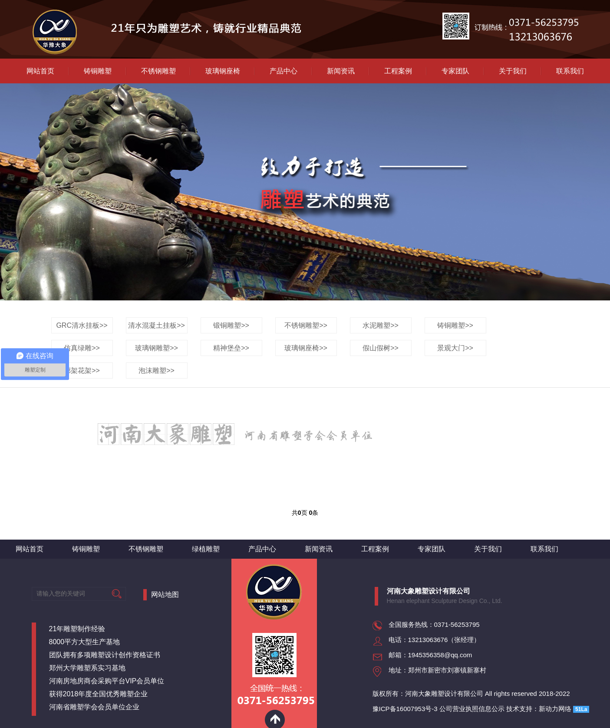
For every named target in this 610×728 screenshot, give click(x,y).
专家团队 (455, 71)
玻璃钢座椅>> (305, 348)
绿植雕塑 (206, 549)
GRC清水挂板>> (81, 325)
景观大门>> (455, 348)
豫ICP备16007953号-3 (405, 708)
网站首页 (40, 71)
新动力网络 (555, 708)
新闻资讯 (341, 71)
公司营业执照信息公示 (471, 708)
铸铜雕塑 (98, 71)
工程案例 (398, 71)
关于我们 (513, 71)
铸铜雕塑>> (455, 325)
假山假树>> (381, 348)
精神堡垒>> (231, 348)
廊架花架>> (82, 370)
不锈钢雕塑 (158, 71)
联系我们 (570, 71)
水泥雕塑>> (381, 325)
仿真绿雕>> (82, 348)
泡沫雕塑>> (156, 370)
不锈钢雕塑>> (305, 325)
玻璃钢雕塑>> (156, 348)
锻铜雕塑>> (231, 325)
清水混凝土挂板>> (156, 325)
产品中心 (283, 71)
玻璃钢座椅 (222, 71)
